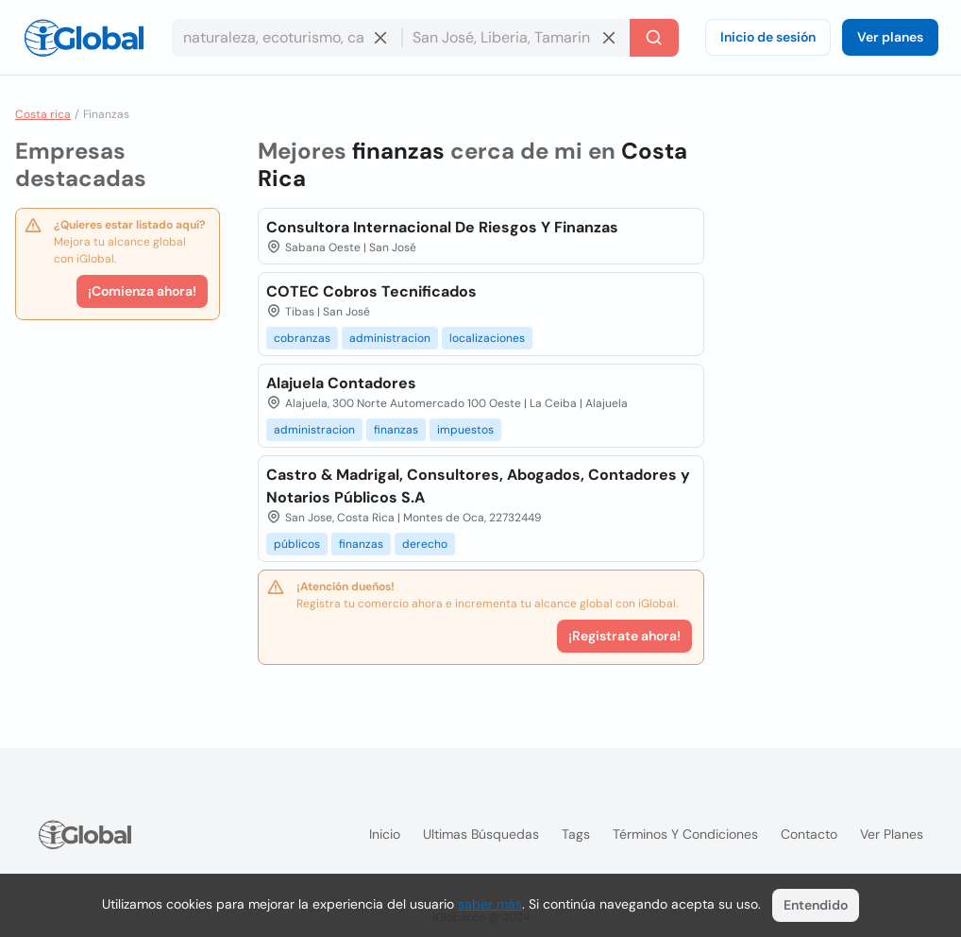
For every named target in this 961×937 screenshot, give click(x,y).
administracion (389, 338)
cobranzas (302, 338)
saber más (490, 903)
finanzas (396, 429)
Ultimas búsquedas (481, 834)
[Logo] (84, 38)
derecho (424, 544)
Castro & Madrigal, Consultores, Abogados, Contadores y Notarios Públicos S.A (478, 486)
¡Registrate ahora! (624, 635)
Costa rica (43, 114)
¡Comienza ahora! (142, 290)
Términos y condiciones (685, 834)
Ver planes (890, 36)
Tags (576, 834)
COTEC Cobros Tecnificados (371, 291)
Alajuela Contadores (341, 383)
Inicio (384, 834)
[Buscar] (654, 38)
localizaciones (487, 338)
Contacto (809, 834)
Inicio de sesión (768, 36)
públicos (297, 544)
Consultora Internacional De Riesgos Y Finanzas (442, 227)
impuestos (465, 429)
